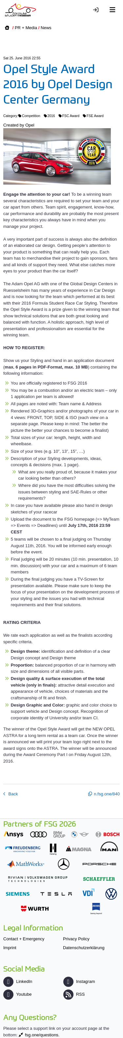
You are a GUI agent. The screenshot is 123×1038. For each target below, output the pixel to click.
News (46, 27)
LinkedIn (17, 981)
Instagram (79, 981)
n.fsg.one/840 (107, 793)
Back (12, 793)
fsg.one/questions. (42, 1034)
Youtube (17, 994)
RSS (74, 994)
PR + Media (26, 27)
